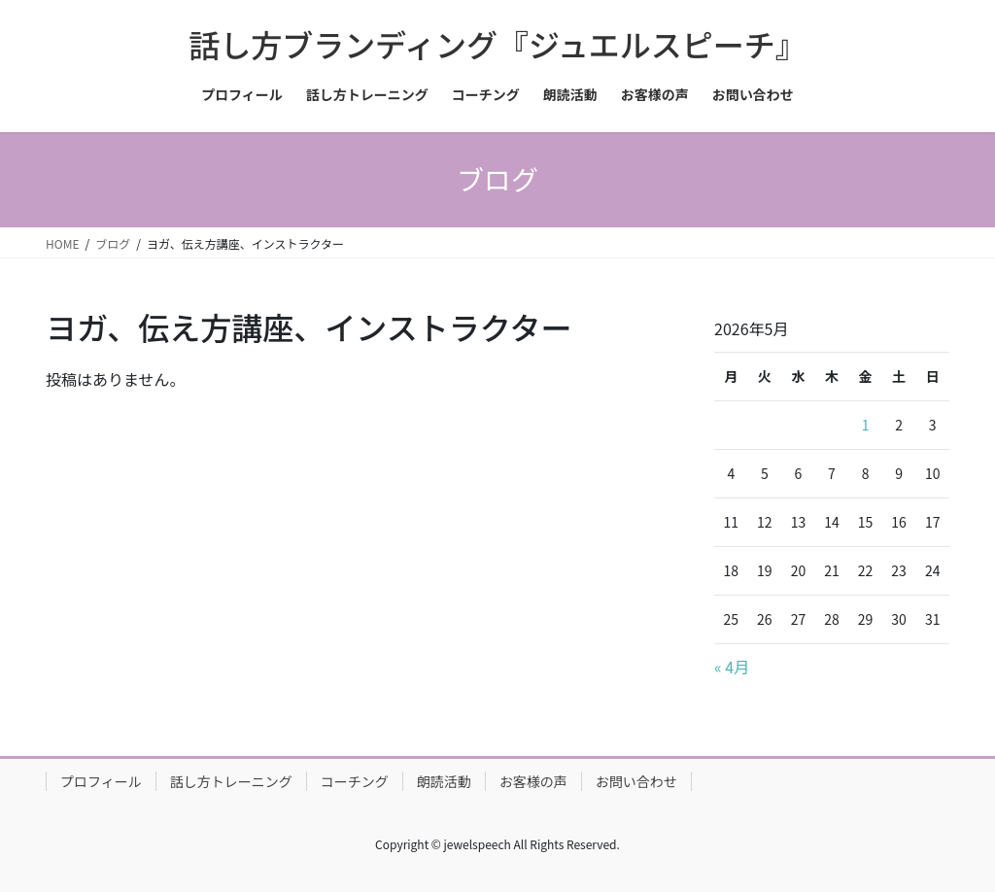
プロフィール (101, 781)
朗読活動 (444, 781)
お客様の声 (533, 781)
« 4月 (731, 666)
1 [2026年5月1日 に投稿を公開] (866, 424)
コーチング (355, 781)
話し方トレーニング (231, 781)
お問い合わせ (636, 781)
